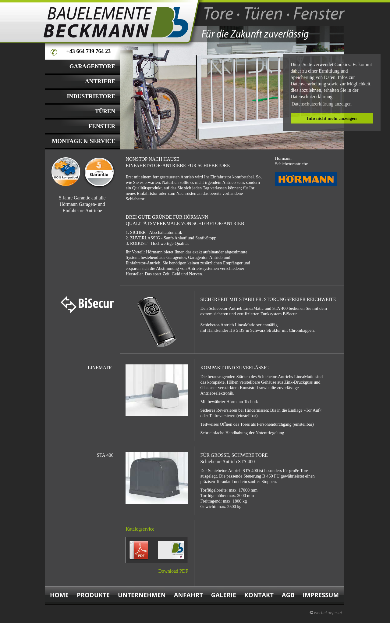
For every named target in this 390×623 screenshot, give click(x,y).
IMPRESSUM (321, 595)
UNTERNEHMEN (142, 595)
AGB (288, 595)
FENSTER (102, 126)
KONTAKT (259, 595)
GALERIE (223, 595)
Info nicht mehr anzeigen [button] (332, 118)
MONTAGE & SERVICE (83, 141)
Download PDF (173, 571)
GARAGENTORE (92, 66)
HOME (59, 595)
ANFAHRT (188, 595)
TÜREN (105, 111)
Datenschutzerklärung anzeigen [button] (322, 103)
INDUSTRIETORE (91, 96)
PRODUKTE (93, 595)
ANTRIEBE (100, 81)
